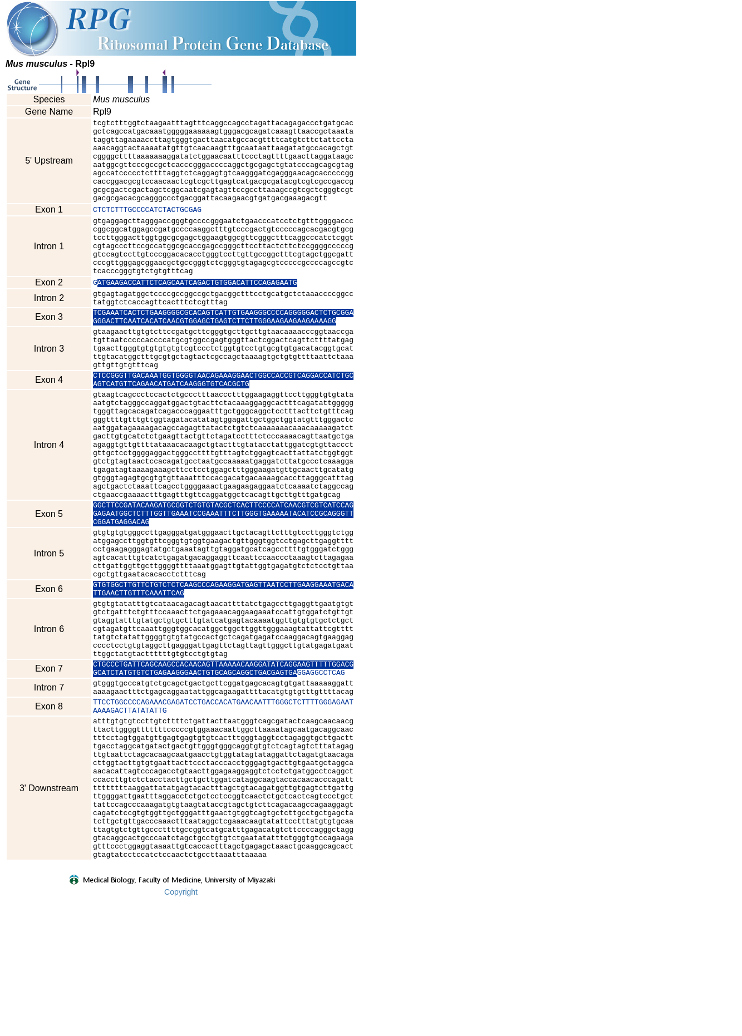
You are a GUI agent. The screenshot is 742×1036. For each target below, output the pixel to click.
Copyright (181, 1028)
